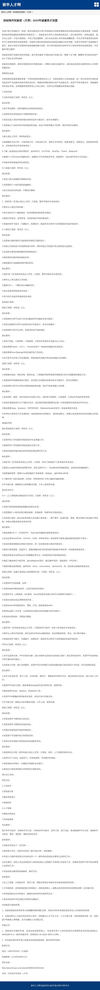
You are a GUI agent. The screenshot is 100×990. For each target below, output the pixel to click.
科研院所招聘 (19, 12)
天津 (29, 12)
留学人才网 (11, 5)
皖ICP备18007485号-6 (59, 986)
